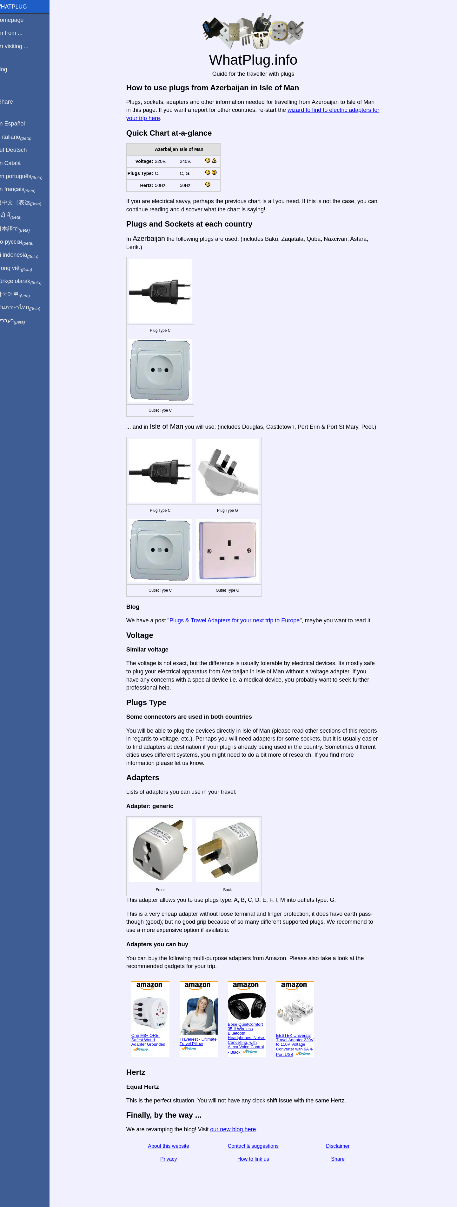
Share (341, 1159)
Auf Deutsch (19, 150)
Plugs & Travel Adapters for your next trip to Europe (238, 620)
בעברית (18, 320)
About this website (172, 1146)
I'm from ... (16, 33)
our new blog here (237, 1129)
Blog (9, 69)
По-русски (22, 242)
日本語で (20, 229)
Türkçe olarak (26, 281)
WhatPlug (19, 6)
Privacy (172, 1159)
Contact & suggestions (257, 1146)
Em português (26, 176)
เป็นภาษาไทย (25, 307)
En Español (18, 123)
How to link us (257, 1159)
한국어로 (20, 294)
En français (23, 189)
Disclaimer (342, 1146)
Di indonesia (24, 255)
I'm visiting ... (19, 46)
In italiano (21, 137)
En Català (16, 163)
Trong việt (21, 268)
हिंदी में (16, 215)
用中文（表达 (26, 202)
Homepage (17, 20)
